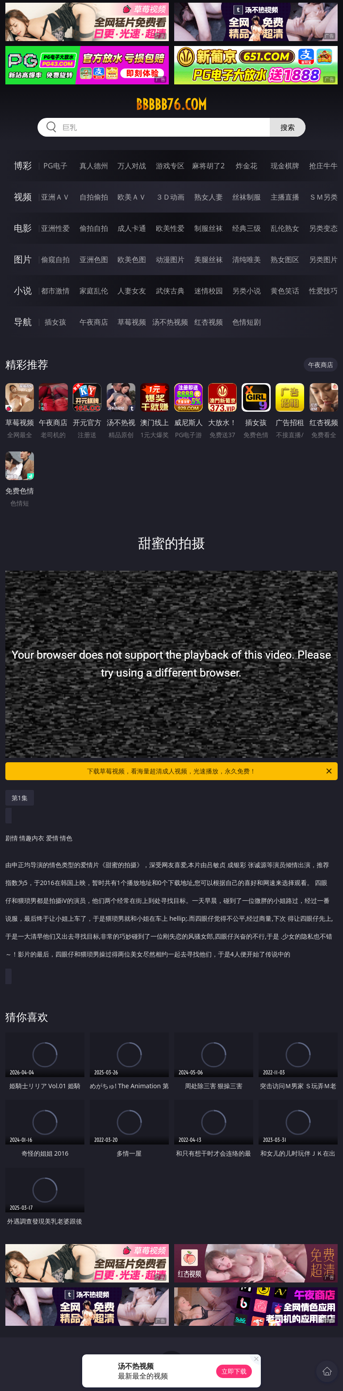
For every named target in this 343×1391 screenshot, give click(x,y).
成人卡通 (131, 228)
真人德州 (93, 166)
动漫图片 (170, 259)
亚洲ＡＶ (55, 197)
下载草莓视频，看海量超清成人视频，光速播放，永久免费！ (210, 771)
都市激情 (55, 291)
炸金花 (246, 166)
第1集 (20, 798)
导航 (23, 322)
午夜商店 (93, 322)
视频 (23, 197)
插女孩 (55, 322)
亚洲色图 (93, 259)
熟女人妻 (208, 197)
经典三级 (246, 228)
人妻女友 (131, 291)
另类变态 (323, 228)
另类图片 (323, 259)
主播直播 (285, 197)
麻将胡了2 (208, 166)
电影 (23, 228)
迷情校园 (208, 291)
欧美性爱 (170, 228)
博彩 (23, 165)
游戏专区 (170, 166)
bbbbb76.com (171, 104)
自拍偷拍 (93, 197)
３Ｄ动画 (170, 197)
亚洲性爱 (55, 228)
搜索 (287, 127)
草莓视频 (131, 322)
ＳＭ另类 (323, 197)
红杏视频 (208, 322)
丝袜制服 (246, 197)
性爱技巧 (323, 291)
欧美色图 (131, 259)
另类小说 (246, 291)
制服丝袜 (208, 228)
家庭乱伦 (93, 291)
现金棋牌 (285, 166)
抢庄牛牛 (323, 166)
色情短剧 (246, 322)
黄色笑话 (285, 291)
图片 (23, 259)
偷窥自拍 (55, 259)
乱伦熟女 (285, 228)
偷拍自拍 (93, 228)
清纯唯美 (246, 259)
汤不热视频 (170, 322)
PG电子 (55, 166)
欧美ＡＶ (131, 197)
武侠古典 (170, 291)
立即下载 (234, 1371)
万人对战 (131, 166)
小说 (23, 290)
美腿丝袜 (208, 259)
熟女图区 (285, 259)
